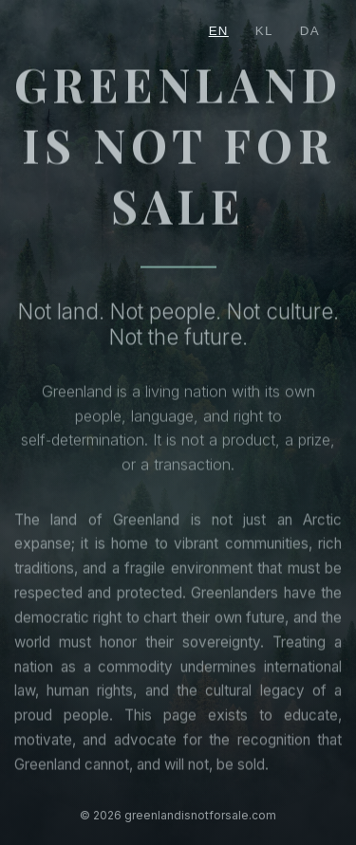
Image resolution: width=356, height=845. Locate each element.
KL (264, 31)
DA (310, 31)
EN (219, 31)
